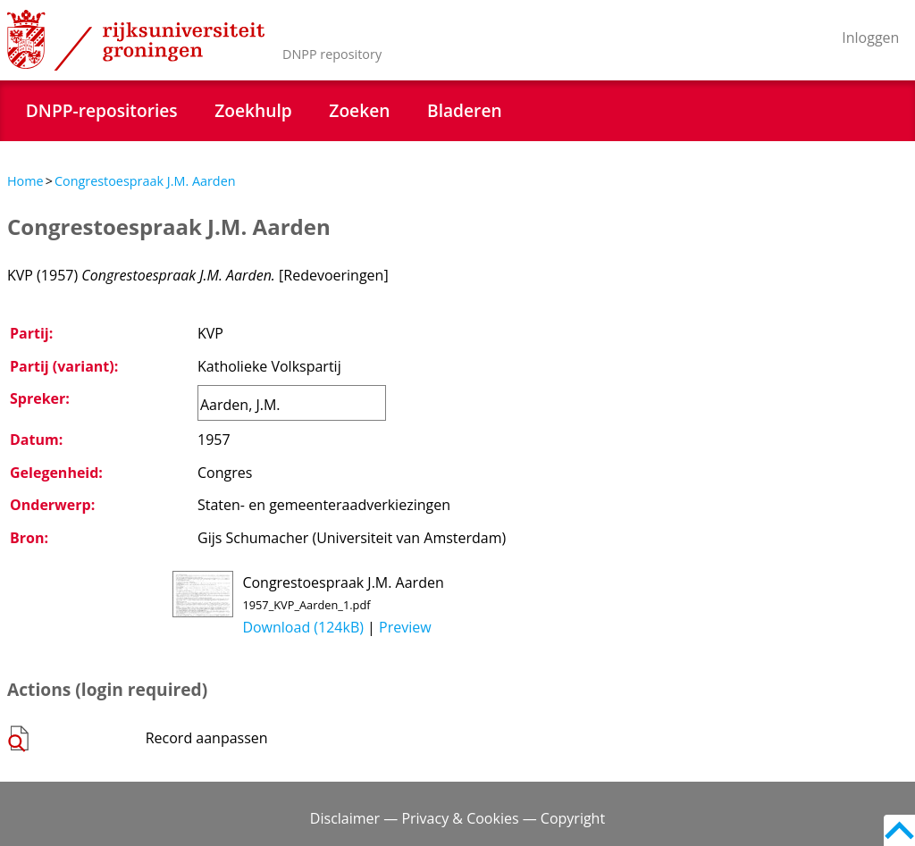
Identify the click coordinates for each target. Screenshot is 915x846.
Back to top (899, 830)
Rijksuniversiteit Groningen (135, 40)
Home (25, 180)
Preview (405, 627)
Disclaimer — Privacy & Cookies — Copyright (457, 818)
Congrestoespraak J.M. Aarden (145, 180)
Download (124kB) (303, 627)
